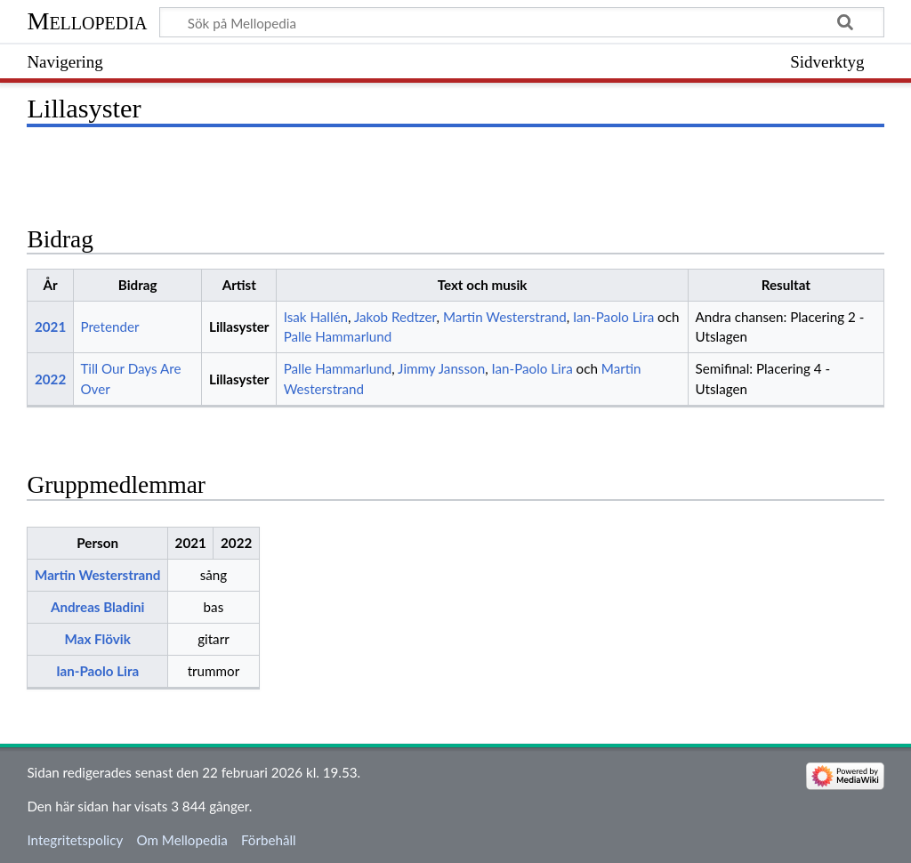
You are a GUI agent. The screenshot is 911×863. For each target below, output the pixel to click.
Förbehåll (268, 840)
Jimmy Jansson (441, 368)
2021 (50, 327)
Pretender (109, 327)
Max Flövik (98, 639)
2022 (50, 379)
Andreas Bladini (98, 607)
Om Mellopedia (181, 840)
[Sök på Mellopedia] (521, 22)
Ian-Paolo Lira (613, 317)
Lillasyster (239, 327)
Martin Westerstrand (505, 317)
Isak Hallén (316, 317)
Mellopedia (87, 21)
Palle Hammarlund (338, 336)
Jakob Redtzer (395, 317)
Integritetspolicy (75, 840)
